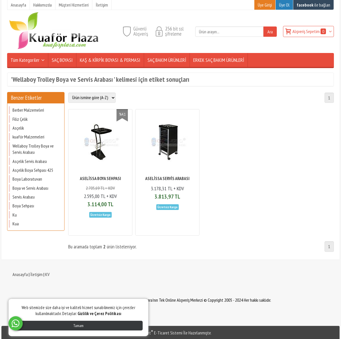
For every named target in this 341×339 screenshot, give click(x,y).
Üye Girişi (265, 5)
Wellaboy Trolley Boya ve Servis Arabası (33, 149)
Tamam (78, 325)
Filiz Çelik (20, 119)
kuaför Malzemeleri (28, 137)
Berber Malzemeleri (28, 110)
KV (47, 274)
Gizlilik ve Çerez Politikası (99, 313)
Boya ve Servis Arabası (30, 188)
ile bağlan (313, 5)
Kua (16, 223)
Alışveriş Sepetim (309, 31)
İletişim (36, 274)
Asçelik (18, 128)
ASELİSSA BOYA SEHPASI (100, 178)
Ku (15, 215)
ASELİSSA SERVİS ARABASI (167, 178)
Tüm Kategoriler (25, 60)
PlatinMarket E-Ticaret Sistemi (156, 333)
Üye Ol (284, 5)
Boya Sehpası (23, 206)
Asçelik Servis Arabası (30, 161)
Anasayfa (20, 274)
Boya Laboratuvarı (27, 179)
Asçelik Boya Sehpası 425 (33, 170)
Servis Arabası (24, 197)
